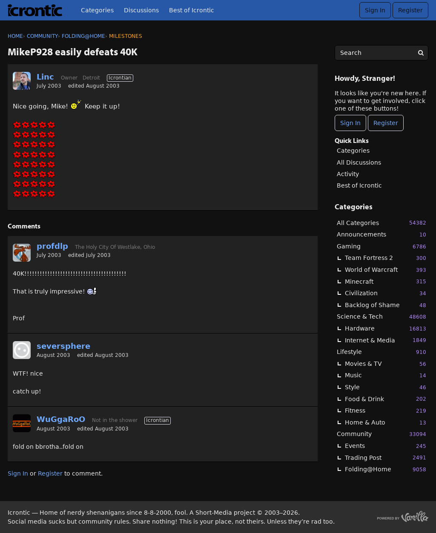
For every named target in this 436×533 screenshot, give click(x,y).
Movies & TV (385, 364)
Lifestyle (381, 352)
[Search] (420, 52)
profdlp (52, 246)
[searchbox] (381, 52)
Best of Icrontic (191, 10)
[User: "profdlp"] (22, 253)
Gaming (381, 246)
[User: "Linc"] (22, 81)
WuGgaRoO (61, 419)
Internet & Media (385, 340)
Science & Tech (381, 317)
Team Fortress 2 (385, 258)
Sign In (375, 10)
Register (410, 10)
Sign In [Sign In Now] (350, 123)
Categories (97, 10)
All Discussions (359, 162)
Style (385, 387)
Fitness (385, 411)
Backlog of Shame (385, 305)
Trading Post (385, 457)
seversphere (63, 346)
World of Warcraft (385, 270)
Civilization (385, 293)
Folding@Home (385, 469)
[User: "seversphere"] (22, 350)
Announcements (381, 235)
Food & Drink (385, 399)
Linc (45, 76)
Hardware (385, 329)
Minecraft (385, 281)
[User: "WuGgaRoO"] (22, 423)
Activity (348, 174)
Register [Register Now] (385, 123)
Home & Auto (385, 423)
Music (385, 375)
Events (385, 446)
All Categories (381, 223)
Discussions (141, 10)
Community (381, 434)
